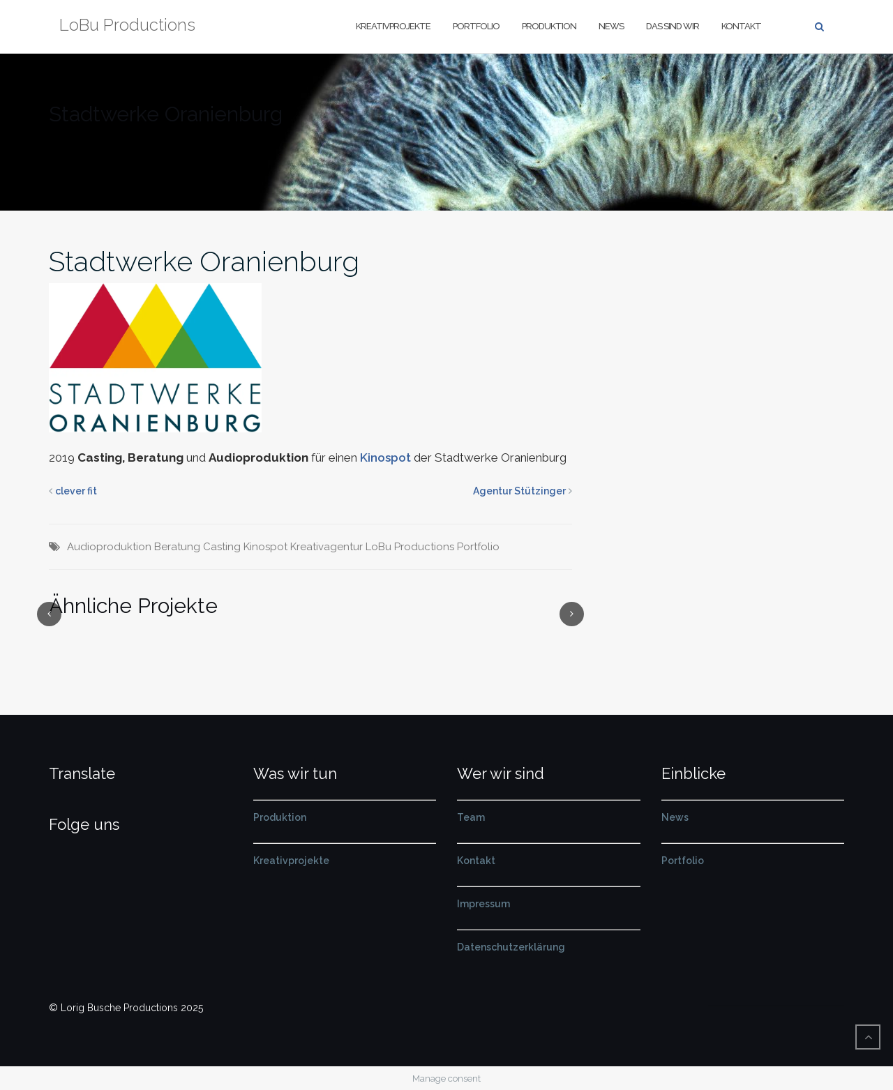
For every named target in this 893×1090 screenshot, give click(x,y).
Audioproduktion (109, 546)
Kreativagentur (326, 546)
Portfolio (476, 26)
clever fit (76, 491)
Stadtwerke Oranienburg (204, 261)
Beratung (177, 546)
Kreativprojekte (393, 26)
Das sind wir (672, 26)
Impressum (483, 903)
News (611, 26)
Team (471, 817)
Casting (222, 546)
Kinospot (385, 457)
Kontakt (741, 26)
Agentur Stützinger (519, 491)
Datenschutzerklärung (511, 947)
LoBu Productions (410, 546)
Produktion (549, 26)
